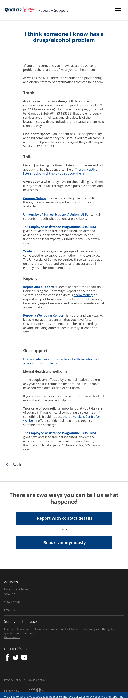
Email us (9, 610)
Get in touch (12, 637)
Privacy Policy (12, 680)
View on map (12, 602)
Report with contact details (64, 518)
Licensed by (23, 691)
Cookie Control (36, 680)
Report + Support (53, 10)
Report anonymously (64, 542)
